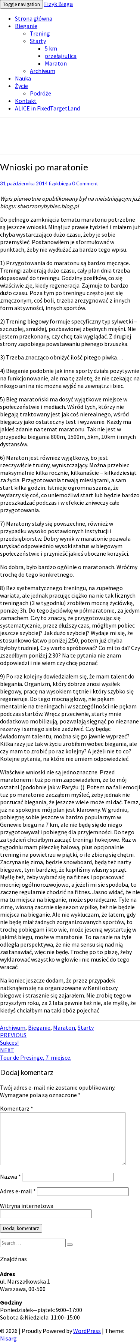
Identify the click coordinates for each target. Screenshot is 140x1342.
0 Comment (85, 183)
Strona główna (33, 18)
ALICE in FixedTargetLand (47, 108)
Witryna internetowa (26, 1205)
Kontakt (26, 100)
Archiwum (42, 71)
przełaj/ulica (61, 56)
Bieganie (26, 26)
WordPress (87, 1331)
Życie (21, 85)
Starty (38, 41)
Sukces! (13, 1038)
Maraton (56, 63)
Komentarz (16, 1108)
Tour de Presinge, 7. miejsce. (35, 1053)
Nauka (23, 78)
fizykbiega (60, 183)
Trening (40, 33)
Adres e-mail (18, 1191)
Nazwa (10, 1176)
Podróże (40, 93)
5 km (51, 48)
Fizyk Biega (58, 3)
